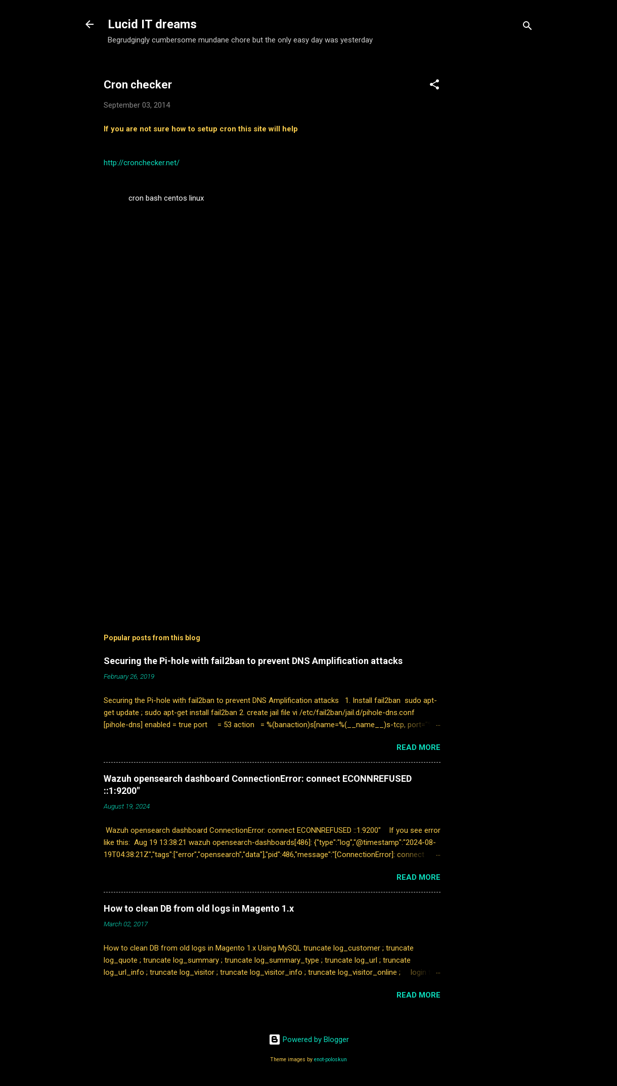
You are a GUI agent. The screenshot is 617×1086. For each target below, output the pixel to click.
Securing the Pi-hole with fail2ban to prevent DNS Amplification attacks (253, 660)
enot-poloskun (330, 1059)
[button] (434, 86)
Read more (418, 747)
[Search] (527, 27)
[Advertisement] (501, 214)
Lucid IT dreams (152, 24)
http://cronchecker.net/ (142, 162)
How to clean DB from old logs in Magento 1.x (199, 908)
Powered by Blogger (309, 1039)
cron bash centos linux (166, 198)
